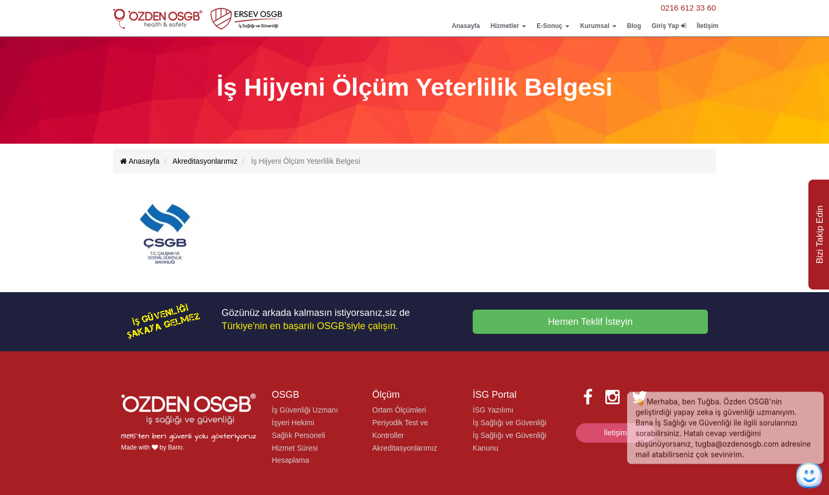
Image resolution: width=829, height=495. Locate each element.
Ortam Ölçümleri (399, 410)
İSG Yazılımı (493, 410)
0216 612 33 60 (688, 7)
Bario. (176, 447)
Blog (634, 26)
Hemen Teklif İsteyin (590, 321)
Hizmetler (508, 26)
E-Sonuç (553, 26)
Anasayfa (466, 26)
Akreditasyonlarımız (404, 448)
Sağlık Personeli (298, 435)
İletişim (708, 26)
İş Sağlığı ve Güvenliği (509, 422)
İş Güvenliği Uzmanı (305, 410)
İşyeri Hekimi (293, 422)
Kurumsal (598, 26)
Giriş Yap (668, 26)
